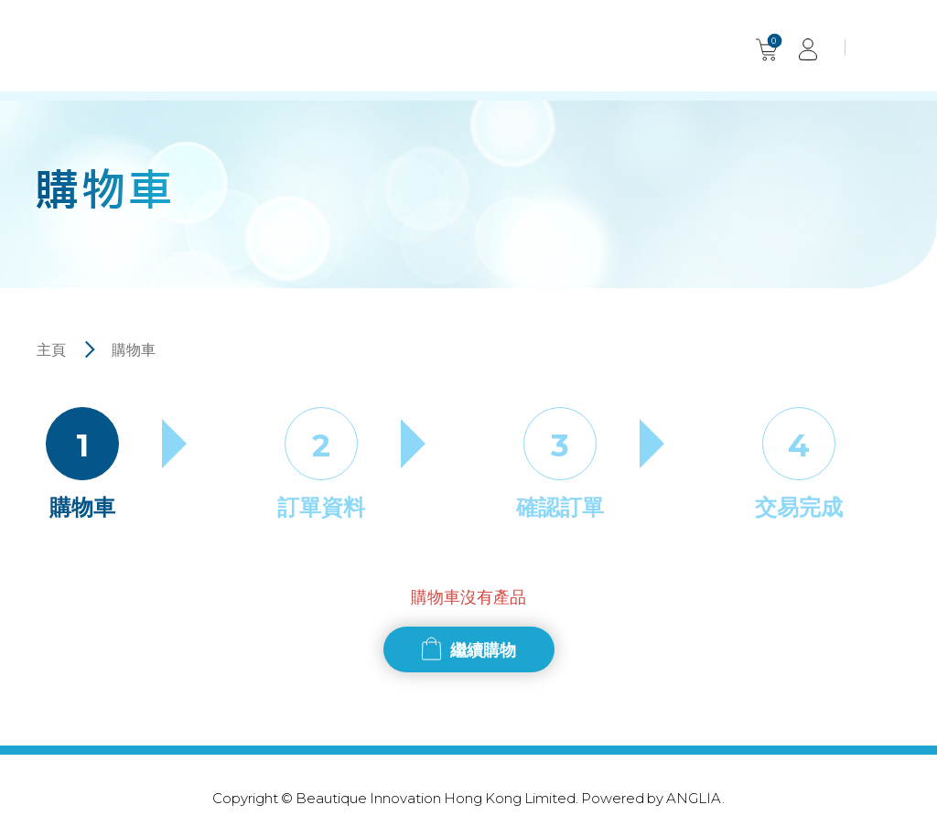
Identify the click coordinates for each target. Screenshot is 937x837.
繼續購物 (483, 649)
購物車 (134, 349)
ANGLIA (694, 797)
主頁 (51, 349)
